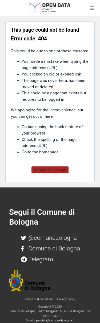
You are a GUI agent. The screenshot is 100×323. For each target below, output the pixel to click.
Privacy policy (66, 299)
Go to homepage (50, 170)
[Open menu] (92, 8)
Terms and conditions (39, 299)
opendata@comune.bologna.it (54, 320)
